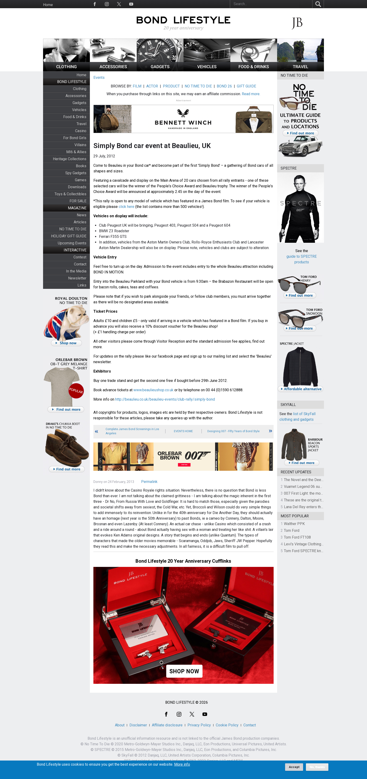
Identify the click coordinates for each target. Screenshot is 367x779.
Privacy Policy (199, 725)
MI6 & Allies (76, 152)
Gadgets (79, 103)
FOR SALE (78, 201)
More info (182, 764)
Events (99, 77)
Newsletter (77, 278)
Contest (79, 257)
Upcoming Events (72, 243)
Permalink (149, 481)
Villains (80, 145)
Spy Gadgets (75, 173)
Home (48, 5)
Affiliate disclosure (167, 725)
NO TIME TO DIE (72, 229)
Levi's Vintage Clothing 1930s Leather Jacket (321, 544)
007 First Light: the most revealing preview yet (322, 493)
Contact (80, 264)
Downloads (77, 187)
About (120, 725)
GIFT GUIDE (246, 86)
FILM (137, 86)
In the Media (76, 271)
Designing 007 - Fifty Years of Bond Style (233, 431)
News (81, 215)
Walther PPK (294, 524)
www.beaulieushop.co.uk (153, 390)
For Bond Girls (74, 138)
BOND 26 (224, 86)
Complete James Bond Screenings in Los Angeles (132, 431)
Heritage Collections (69, 159)
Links (81, 285)
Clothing (79, 89)
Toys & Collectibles (70, 194)
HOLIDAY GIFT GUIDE (68, 236)
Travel (81, 124)
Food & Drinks (74, 117)
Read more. (251, 94)
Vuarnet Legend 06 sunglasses (309, 486)
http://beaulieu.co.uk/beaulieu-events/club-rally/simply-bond (165, 399)
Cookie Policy (227, 725)
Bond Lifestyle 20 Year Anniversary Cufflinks (183, 561)
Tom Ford (291, 530)
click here (126, 206)
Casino (80, 131)
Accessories (76, 96)
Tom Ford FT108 (297, 537)
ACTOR (152, 86)
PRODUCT (171, 86)
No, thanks (317, 767)
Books (81, 166)
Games (80, 180)
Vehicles (79, 110)
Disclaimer (138, 725)
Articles (80, 222)
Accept (294, 767)
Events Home (183, 431)
